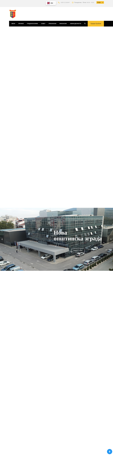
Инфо (99, 2)
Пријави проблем (96, 24)
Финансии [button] (63, 24)
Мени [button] (13, 24)
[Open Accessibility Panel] (109, 451)
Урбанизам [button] (52, 24)
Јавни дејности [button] (75, 24)
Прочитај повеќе (78, 251)
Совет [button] (43, 24)
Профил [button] (21, 24)
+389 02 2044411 (64, 3)
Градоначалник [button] (32, 24)
